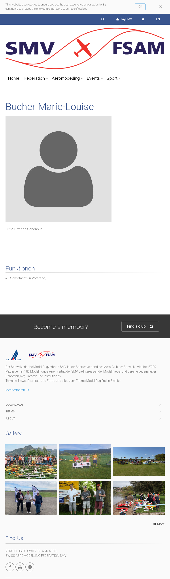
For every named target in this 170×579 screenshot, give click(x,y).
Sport (112, 78)
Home (13, 78)
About (10, 418)
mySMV (124, 19)
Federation (34, 78)
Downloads (15, 404)
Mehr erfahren (17, 390)
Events (93, 78)
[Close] (160, 7)
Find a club (140, 326)
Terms (10, 411)
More (158, 524)
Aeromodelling (66, 78)
